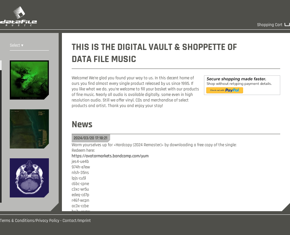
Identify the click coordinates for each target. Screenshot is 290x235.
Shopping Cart (270, 25)
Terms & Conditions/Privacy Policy (29, 221)
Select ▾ (16, 45)
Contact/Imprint (77, 221)
